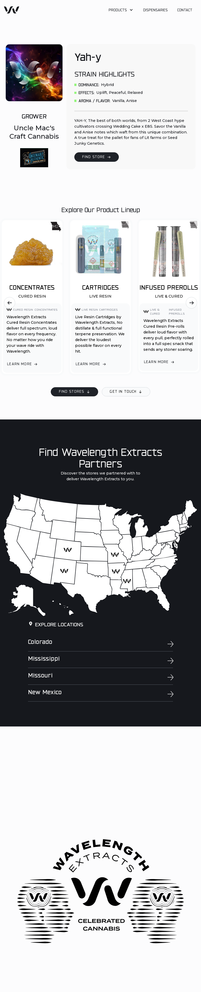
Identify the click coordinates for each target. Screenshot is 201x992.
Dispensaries (155, 10)
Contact (184, 10)
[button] (121, 10)
